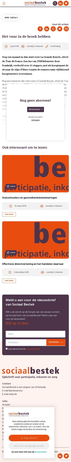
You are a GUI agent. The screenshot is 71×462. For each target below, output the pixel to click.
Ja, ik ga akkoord (29, 437)
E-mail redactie (9, 394)
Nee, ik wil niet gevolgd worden (29, 445)
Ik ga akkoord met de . (24, 349)
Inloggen (35, 120)
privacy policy (41, 452)
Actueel (6, 405)
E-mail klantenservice (12, 391)
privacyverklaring (32, 349)
